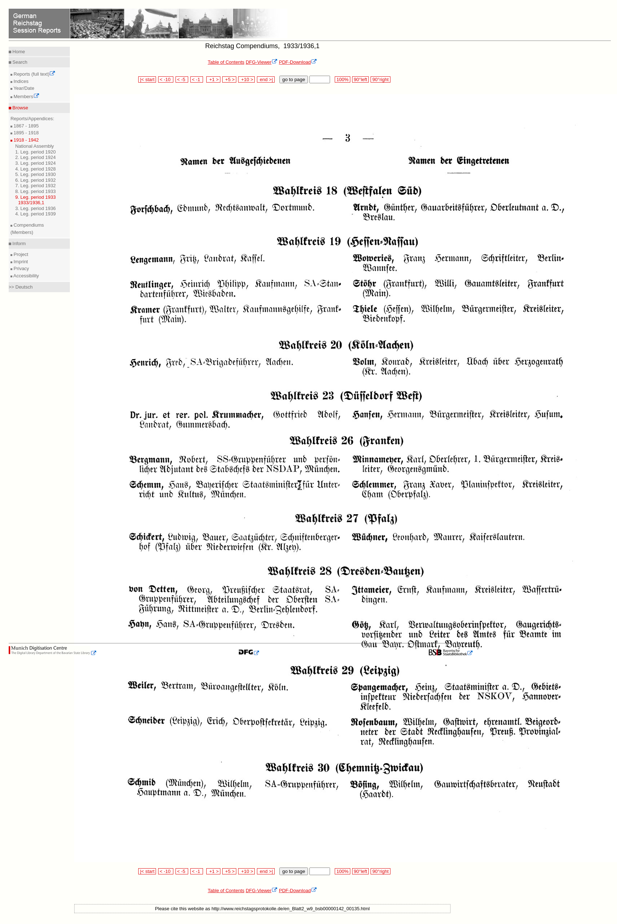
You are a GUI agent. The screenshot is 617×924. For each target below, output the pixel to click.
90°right (380, 79)
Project (20, 254)
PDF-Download (298, 62)
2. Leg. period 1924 (35, 157)
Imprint (20, 261)
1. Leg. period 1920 (35, 152)
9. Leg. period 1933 (35, 197)
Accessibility (25, 275)
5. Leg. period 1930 (35, 174)
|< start (147, 79)
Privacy (20, 268)
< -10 (166, 79)
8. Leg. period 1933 (35, 191)
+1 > (213, 79)
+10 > (246, 79)
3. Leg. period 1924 (35, 163)
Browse (19, 107)
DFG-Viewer (262, 62)
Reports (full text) (34, 74)
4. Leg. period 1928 (35, 169)
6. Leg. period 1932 (35, 180)
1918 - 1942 (25, 140)
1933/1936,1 (31, 202)
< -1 (197, 79)
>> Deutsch (21, 287)
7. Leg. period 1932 (35, 185)
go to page (293, 79)
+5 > (229, 79)
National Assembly (34, 146)
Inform (18, 243)
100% (342, 79)
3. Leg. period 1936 (35, 208)
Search (19, 62)
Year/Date (23, 88)
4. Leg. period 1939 (35, 214)
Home (18, 51)
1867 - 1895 (25, 126)
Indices (20, 81)
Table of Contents (226, 62)
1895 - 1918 (25, 132)
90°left (360, 79)
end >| (265, 79)
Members (25, 96)
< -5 (182, 79)
